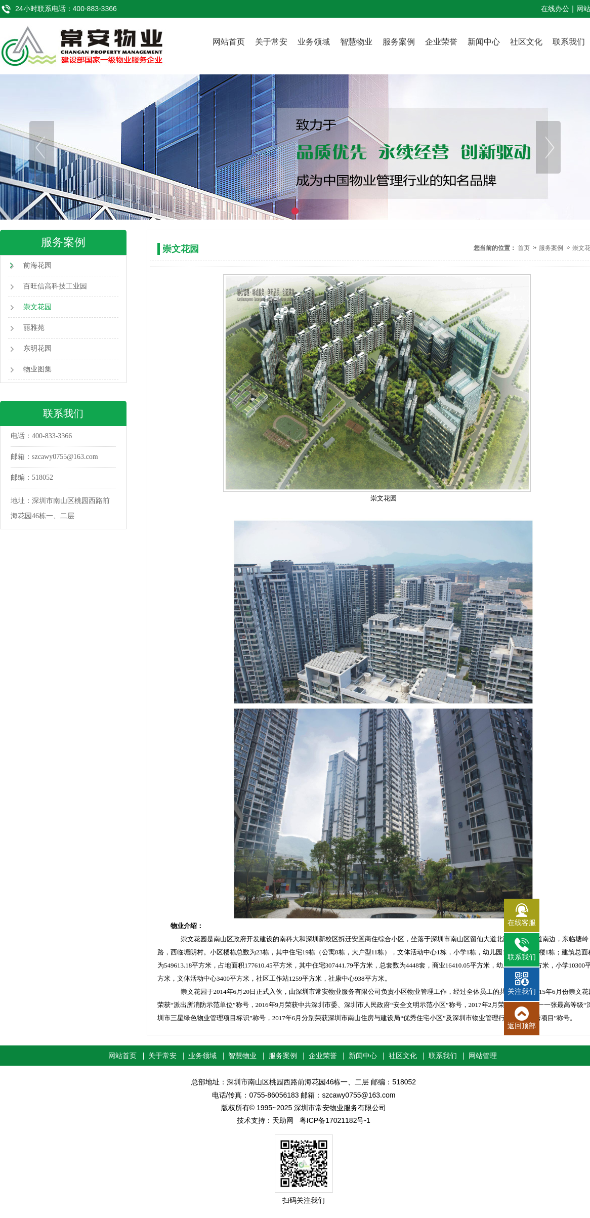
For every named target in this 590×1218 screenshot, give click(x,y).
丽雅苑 (34, 327)
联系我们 (569, 41)
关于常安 (271, 41)
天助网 (282, 1120)
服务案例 (399, 41)
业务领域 (314, 41)
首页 (524, 247)
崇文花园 (37, 307)
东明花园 (37, 348)
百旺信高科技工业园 (55, 286)
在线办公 (555, 9)
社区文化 (526, 41)
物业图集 (37, 369)
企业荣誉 (441, 41)
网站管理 (483, 1056)
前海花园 (37, 265)
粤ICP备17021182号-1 (335, 1120)
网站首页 (229, 41)
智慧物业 (356, 41)
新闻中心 (484, 41)
